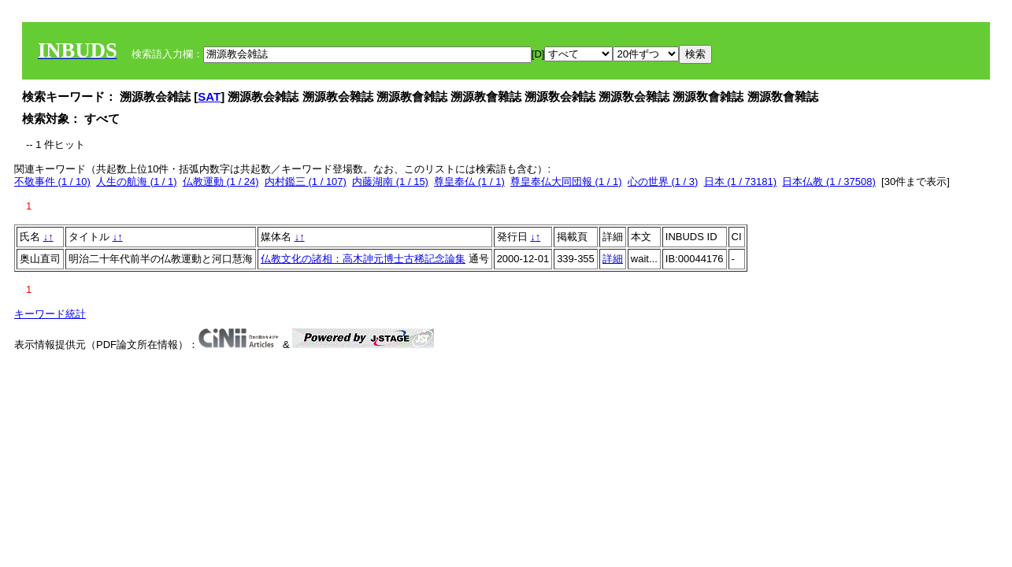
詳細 (612, 259)
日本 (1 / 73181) (740, 181)
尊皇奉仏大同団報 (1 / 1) (566, 181)
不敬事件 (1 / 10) (52, 181)
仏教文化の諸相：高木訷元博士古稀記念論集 (363, 259)
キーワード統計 (50, 314)
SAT (209, 96)
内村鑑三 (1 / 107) (306, 181)
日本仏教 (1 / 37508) (829, 181)
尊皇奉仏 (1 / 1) (469, 181)
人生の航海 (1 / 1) (136, 181)
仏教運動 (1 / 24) (221, 181)
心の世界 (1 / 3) (663, 181)
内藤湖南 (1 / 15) (390, 181)
